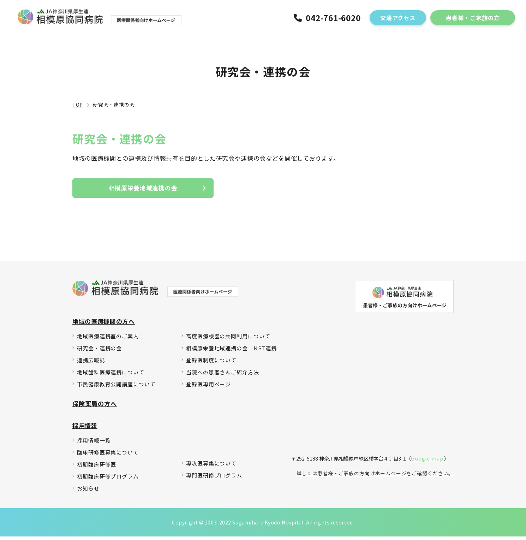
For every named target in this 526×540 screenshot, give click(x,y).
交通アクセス (398, 18)
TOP (77, 106)
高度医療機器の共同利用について (228, 339)
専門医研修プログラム (214, 478)
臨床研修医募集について (108, 455)
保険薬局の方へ (94, 407)
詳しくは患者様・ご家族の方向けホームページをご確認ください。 (375, 475)
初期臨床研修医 (96, 467)
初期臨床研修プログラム (108, 479)
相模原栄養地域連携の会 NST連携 (231, 351)
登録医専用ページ (208, 387)
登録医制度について (211, 363)
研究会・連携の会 (99, 351)
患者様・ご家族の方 (473, 18)
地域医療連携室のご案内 (108, 339)
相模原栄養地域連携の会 (143, 189)
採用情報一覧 (93, 443)
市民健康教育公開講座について (116, 387)
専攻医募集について (211, 466)
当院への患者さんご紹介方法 (222, 375)
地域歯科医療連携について (110, 375)
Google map (427, 460)
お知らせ (88, 492)
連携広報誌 (91, 363)
